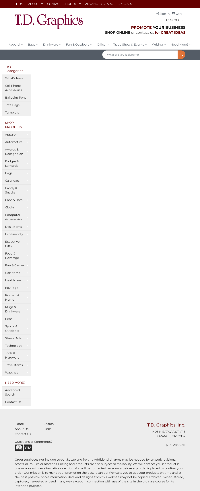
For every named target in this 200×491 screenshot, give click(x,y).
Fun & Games (15, 265)
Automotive (14, 142)
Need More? (181, 44)
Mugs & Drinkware (12, 309)
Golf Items (12, 273)
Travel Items (14, 365)
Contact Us (13, 402)
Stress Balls (13, 338)
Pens (8, 319)
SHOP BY (70, 4)
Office (103, 44)
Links (47, 429)
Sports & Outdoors (12, 328)
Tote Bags (12, 105)
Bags (33, 44)
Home (19, 424)
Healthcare (13, 280)
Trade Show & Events (130, 44)
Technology (13, 345)
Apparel (16, 44)
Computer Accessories (13, 217)
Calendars (12, 180)
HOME (21, 4)
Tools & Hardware (12, 355)
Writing (159, 44)
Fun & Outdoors (79, 44)
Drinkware (52, 44)
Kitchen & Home (12, 297)
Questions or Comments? (33, 441)
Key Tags (11, 287)
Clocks (10, 207)
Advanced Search (12, 392)
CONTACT (54, 4)
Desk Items (13, 226)
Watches (11, 372)
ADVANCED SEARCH (100, 4)
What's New (14, 78)
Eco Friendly (14, 234)
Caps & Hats (13, 200)
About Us (21, 429)
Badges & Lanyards (12, 163)
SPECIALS (125, 4)
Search (49, 424)
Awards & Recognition (14, 152)
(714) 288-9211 (175, 20)
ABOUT (33, 4)
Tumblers (12, 112)
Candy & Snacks (11, 190)
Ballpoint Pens (15, 97)
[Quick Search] (140, 54)
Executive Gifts (12, 244)
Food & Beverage (12, 256)
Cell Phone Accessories (13, 88)
